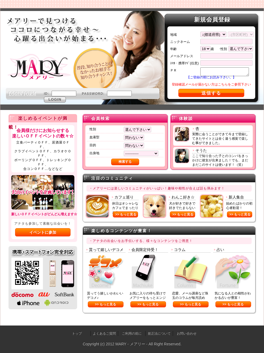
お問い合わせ (186, 333)
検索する (125, 162)
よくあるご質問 (104, 333)
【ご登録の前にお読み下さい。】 (211, 77)
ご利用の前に (132, 333)
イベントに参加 (42, 232)
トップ (77, 333)
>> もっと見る (125, 214)
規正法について (159, 333)
